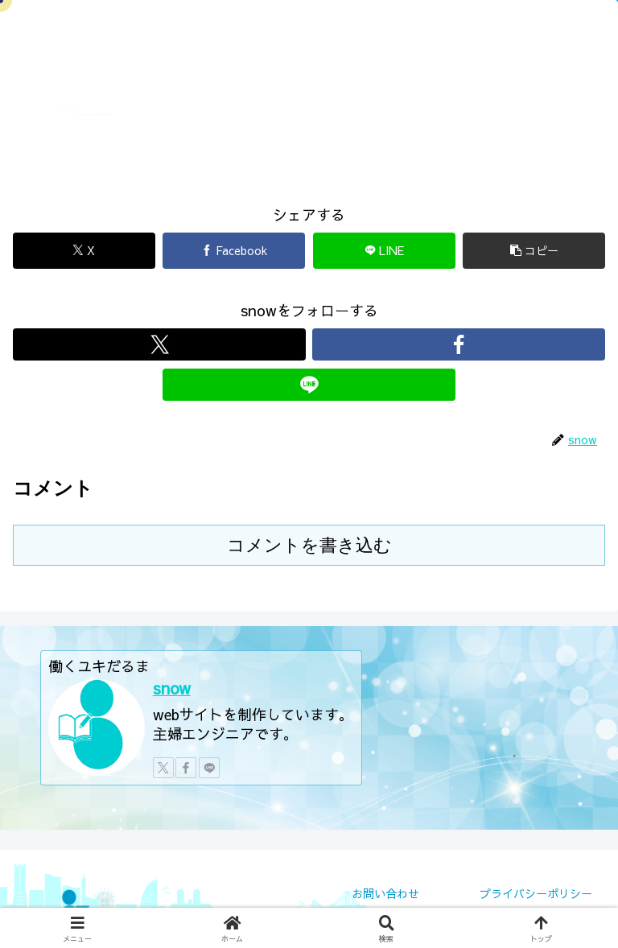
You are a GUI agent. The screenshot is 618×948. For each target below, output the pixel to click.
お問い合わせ (385, 893)
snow (172, 688)
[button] (534, 251)
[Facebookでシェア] (234, 251)
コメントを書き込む (309, 545)
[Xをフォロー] (159, 344)
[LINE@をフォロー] (309, 385)
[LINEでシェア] (384, 251)
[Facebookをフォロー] (458, 344)
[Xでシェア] (84, 251)
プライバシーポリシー (536, 893)
